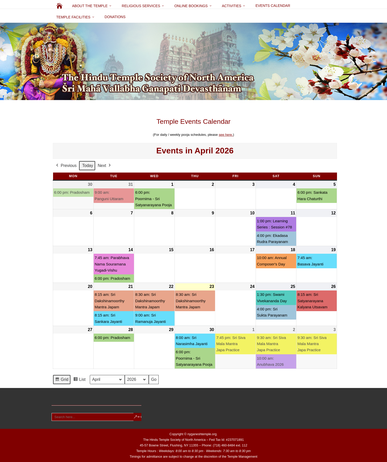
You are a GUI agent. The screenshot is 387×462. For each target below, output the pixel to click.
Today (87, 165)
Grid (61, 380)
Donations (115, 17)
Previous (66, 165)
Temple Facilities (73, 17)
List (79, 380)
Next (104, 165)
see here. (226, 135)
